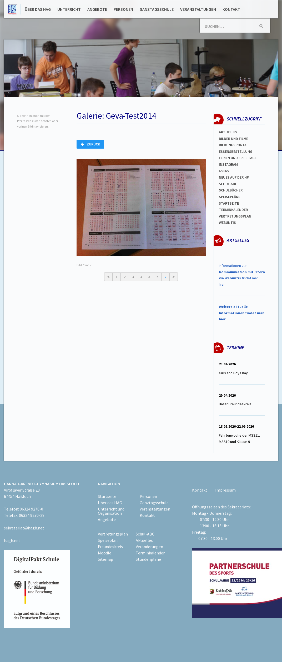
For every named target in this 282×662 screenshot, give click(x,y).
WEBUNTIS (227, 222)
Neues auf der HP (234, 177)
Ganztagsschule (157, 9)
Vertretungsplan (235, 216)
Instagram (228, 164)
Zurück (90, 144)
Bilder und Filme (233, 138)
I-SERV (224, 171)
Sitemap (105, 559)
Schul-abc (228, 183)
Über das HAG (38, 9)
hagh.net (12, 540)
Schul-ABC (145, 534)
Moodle (104, 552)
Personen (123, 9)
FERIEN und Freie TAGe (237, 157)
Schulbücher (231, 190)
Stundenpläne (148, 559)
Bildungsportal (233, 145)
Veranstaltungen (198, 9)
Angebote (97, 9)
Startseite (229, 203)
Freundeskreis (110, 546)
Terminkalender (233, 209)
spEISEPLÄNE (229, 196)
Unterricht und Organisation (111, 511)
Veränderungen (149, 546)
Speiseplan (108, 540)
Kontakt (231, 9)
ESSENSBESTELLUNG (235, 151)
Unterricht (69, 9)
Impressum (225, 490)
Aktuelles (228, 132)
